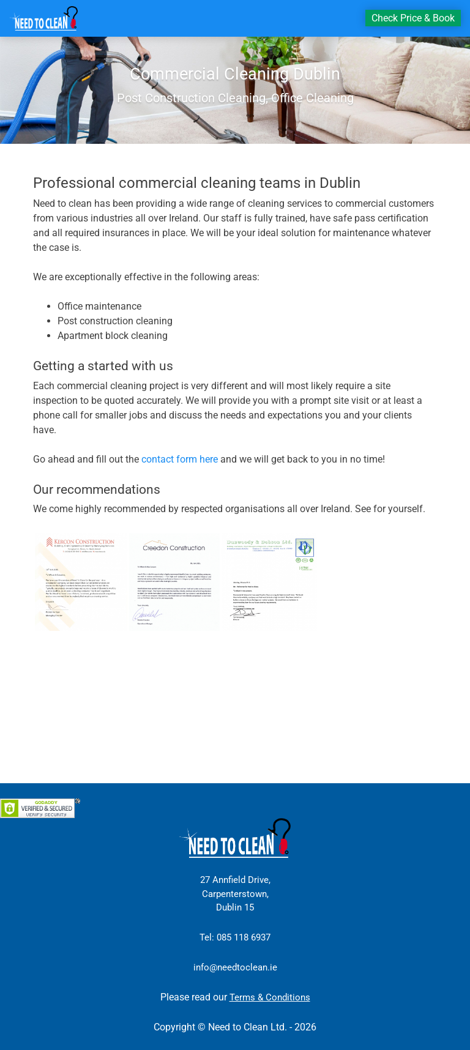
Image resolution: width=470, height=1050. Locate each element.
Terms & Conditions (269, 997)
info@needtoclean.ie (235, 967)
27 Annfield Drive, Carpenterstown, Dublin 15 (235, 893)
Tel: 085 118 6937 (235, 937)
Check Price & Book (413, 18)
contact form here (179, 459)
